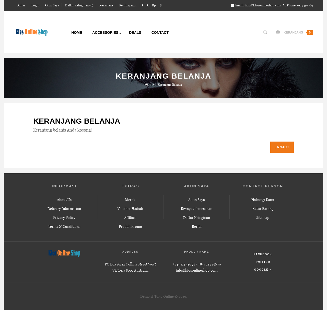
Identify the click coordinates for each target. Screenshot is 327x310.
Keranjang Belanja (170, 85)
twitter (262, 262)
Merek (130, 199)
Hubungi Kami (262, 199)
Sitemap (262, 217)
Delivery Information (64, 208)
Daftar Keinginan (196, 217)
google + (263, 269)
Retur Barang (262, 208)
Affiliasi (130, 217)
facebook (263, 254)
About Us (64, 199)
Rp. (154, 5)
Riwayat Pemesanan (196, 208)
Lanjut (281, 147)
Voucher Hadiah (130, 208)
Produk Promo (130, 226)
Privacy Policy (64, 217)
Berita (197, 226)
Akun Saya (196, 199)
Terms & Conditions (64, 226)
